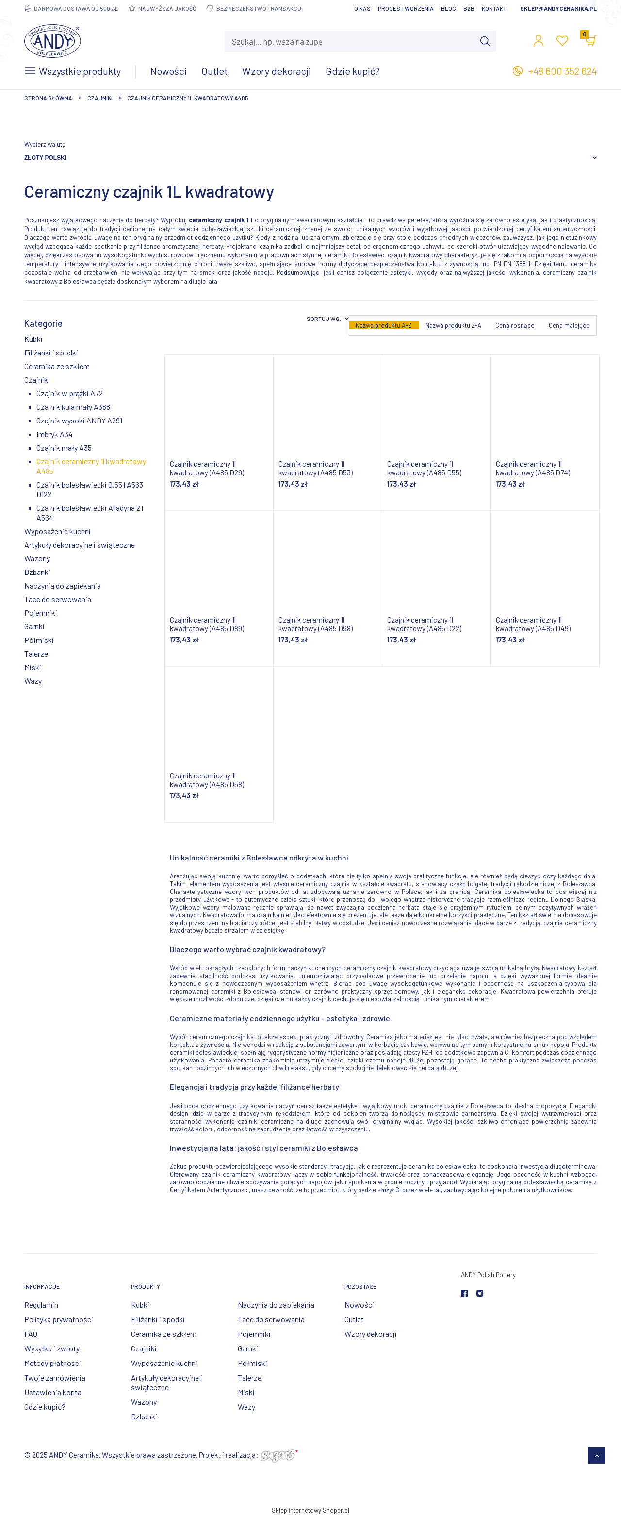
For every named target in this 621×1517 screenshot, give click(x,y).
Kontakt (494, 8)
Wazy (33, 680)
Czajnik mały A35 (64, 447)
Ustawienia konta (53, 1392)
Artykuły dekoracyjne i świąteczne (79, 544)
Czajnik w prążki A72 (69, 393)
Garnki (34, 626)
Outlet (354, 1319)
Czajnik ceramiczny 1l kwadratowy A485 (91, 465)
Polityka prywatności (58, 1319)
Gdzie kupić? (44, 1406)
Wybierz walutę (44, 144)
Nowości (359, 1304)
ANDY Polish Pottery (488, 1275)
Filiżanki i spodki (51, 352)
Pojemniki (40, 612)
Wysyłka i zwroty (52, 1348)
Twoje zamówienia (54, 1377)
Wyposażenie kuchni (57, 531)
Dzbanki (37, 571)
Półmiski (39, 639)
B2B (468, 8)
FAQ (30, 1333)
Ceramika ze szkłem (57, 366)
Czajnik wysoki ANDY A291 (79, 420)
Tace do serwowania (57, 599)
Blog (448, 8)
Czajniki (37, 379)
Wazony (37, 558)
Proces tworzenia (406, 8)
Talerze (36, 653)
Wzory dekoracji (370, 1333)
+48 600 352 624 (562, 71)
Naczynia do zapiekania (62, 585)
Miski (32, 667)
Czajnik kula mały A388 (73, 406)
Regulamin (41, 1304)
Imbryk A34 (54, 433)
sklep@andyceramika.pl (558, 8)
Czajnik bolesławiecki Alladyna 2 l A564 (89, 512)
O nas (362, 8)
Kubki (33, 338)
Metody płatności (52, 1362)
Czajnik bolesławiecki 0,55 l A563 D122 (89, 489)
